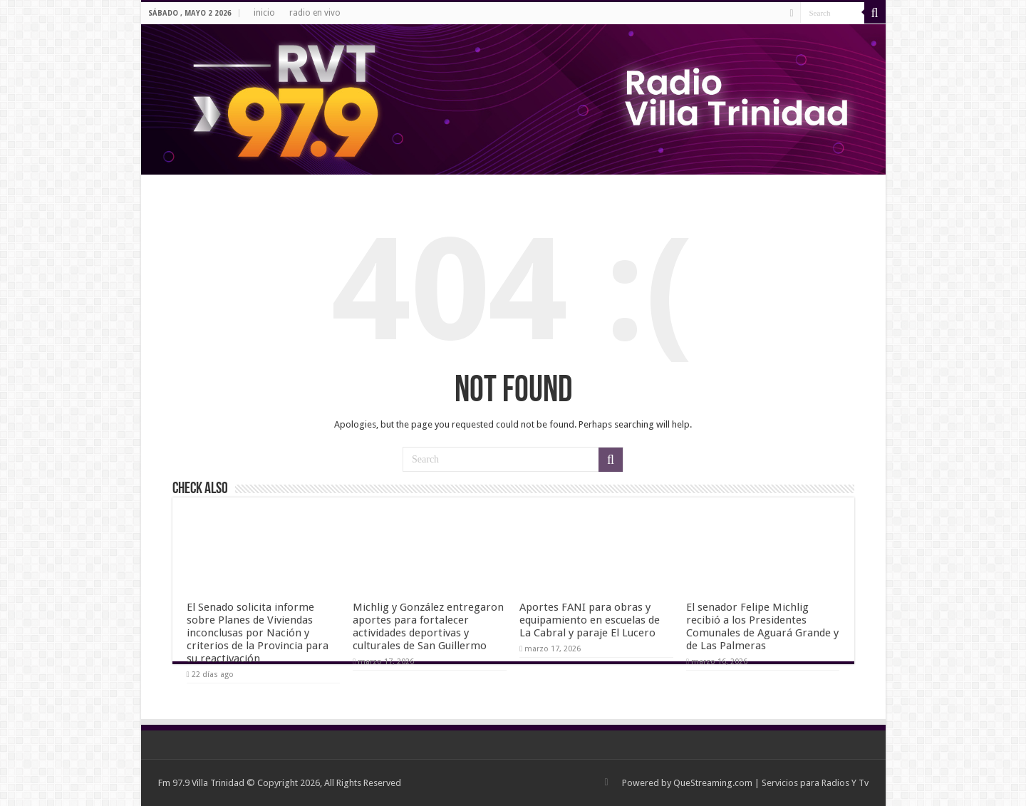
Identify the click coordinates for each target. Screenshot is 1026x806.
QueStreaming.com (712, 782)
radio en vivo (315, 13)
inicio (264, 13)
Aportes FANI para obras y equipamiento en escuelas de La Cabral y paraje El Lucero (589, 620)
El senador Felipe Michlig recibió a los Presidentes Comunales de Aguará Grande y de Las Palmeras (762, 626)
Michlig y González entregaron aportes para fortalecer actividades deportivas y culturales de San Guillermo (428, 626)
